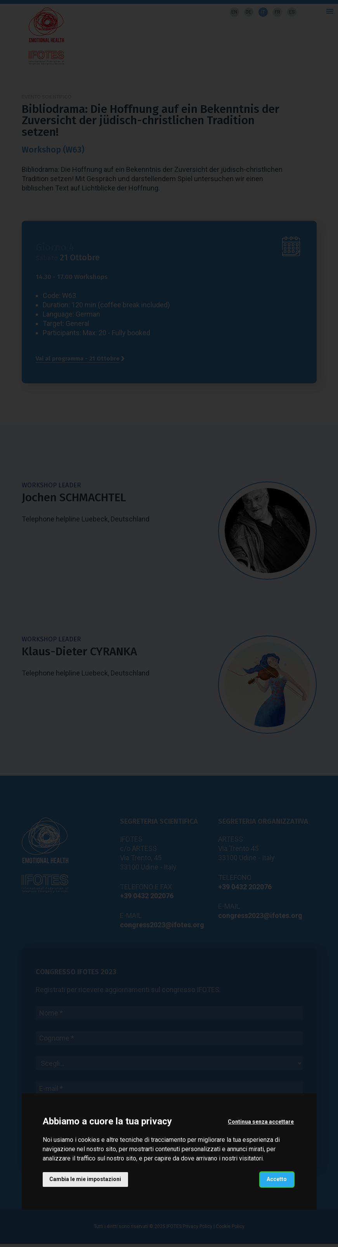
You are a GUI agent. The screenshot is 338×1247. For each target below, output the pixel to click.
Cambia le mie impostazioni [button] (85, 1179)
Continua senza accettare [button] (261, 1122)
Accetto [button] (277, 1179)
